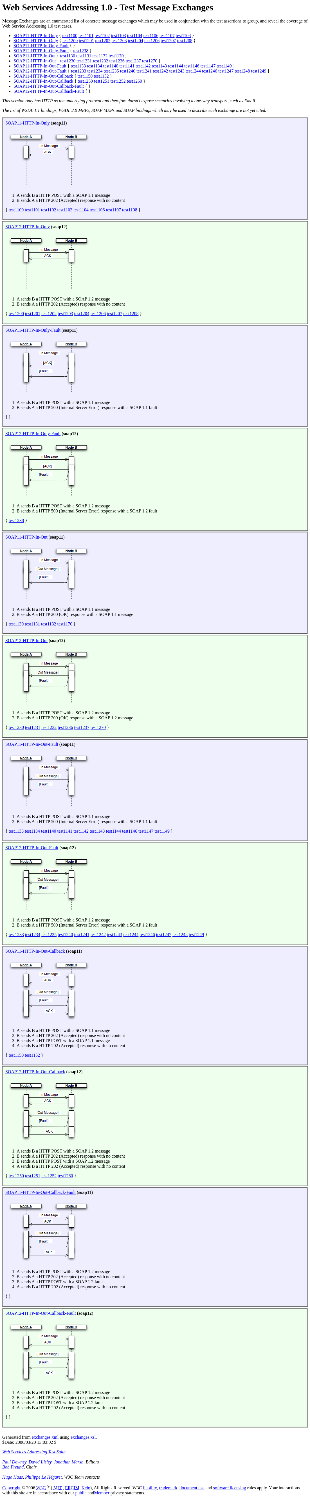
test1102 (102, 35)
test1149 (224, 66)
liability (150, 1487)
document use (191, 1487)
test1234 (94, 71)
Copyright (11, 1487)
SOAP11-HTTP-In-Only (36, 35)
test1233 (78, 71)
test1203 (119, 40)
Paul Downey (14, 1462)
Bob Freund (13, 1467)
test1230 (67, 60)
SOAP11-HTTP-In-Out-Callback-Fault (49, 86)
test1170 (116, 55)
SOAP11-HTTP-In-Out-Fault (40, 66)
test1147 (208, 66)
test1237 (133, 60)
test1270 (149, 60)
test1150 (85, 76)
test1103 (118, 35)
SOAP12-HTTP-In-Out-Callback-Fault (49, 91)
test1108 (183, 35)
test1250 (85, 81)
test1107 (167, 35)
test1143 (159, 66)
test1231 (84, 60)
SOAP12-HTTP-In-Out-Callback (43, 81)
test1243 (176, 71)
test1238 (80, 50)
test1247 (225, 71)
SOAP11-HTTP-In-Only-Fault (41, 45)
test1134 (94, 66)
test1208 (184, 40)
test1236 (117, 60)
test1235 (111, 71)
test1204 (135, 40)
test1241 (144, 71)
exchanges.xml (45, 1437)
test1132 (100, 55)
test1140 (110, 66)
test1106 (150, 35)
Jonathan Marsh (68, 1462)
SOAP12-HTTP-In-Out (35, 60)
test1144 (175, 66)
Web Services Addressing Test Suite (34, 1451)
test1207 (168, 40)
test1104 (134, 35)
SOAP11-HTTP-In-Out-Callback (43, 76)
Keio (86, 1487)
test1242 (160, 71)
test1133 (78, 66)
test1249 (258, 71)
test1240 (127, 71)
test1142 (143, 66)
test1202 (102, 40)
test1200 (70, 40)
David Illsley (40, 1462)
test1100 (69, 35)
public (80, 1492)
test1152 (101, 76)
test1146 (191, 66)
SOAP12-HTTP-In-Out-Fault (40, 71)
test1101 (86, 35)
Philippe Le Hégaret (43, 1477)
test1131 (83, 55)
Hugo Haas (12, 1477)
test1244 (193, 71)
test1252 (118, 81)
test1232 (100, 60)
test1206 (152, 40)
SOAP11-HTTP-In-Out (35, 55)
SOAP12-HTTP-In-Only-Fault (41, 50)
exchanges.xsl (83, 1437)
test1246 (209, 71)
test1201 (86, 40)
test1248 (242, 71)
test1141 (126, 66)
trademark (168, 1487)
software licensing (229, 1487)
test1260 (134, 81)
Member (101, 1492)
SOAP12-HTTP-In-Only (36, 40)
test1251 (101, 81)
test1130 (67, 55)
